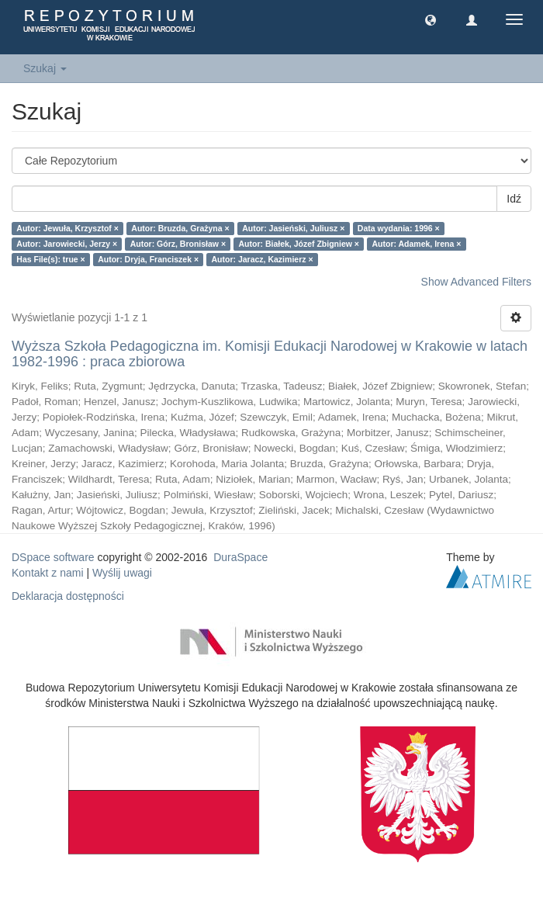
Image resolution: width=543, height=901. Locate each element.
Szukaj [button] (45, 68)
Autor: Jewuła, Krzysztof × (67, 228)
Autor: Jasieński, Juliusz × (293, 228)
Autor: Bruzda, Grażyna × (180, 228)
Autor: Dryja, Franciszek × (148, 259)
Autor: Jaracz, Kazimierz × (262, 259)
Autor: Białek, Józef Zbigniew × (299, 243)
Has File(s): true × (50, 259)
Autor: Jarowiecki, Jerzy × (66, 243)
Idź (514, 198)
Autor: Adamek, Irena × (416, 243)
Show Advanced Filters (476, 281)
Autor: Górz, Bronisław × (178, 243)
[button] (430, 19)
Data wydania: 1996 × (399, 228)
